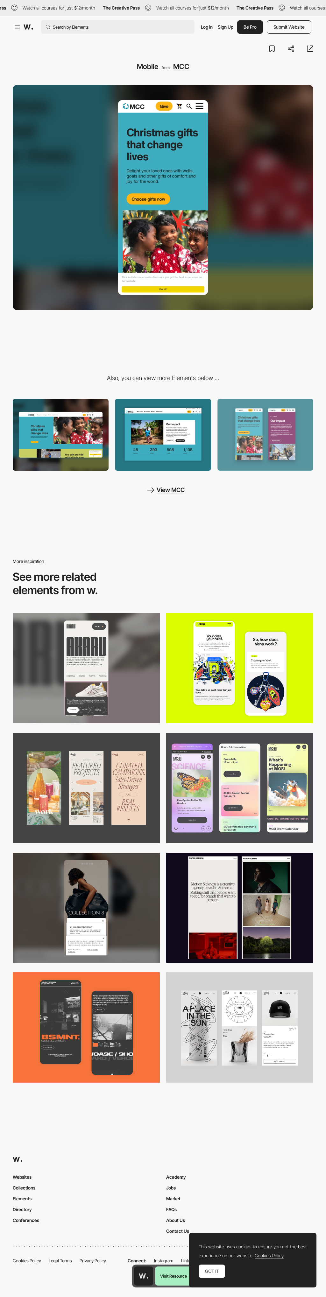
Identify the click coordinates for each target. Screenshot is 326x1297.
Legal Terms (60, 1260)
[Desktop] (61, 435)
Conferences (26, 1220)
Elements (22, 1198)
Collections (24, 1187)
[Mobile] (86, 668)
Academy (176, 1177)
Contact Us (177, 1231)
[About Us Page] (163, 435)
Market (173, 1198)
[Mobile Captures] (239, 668)
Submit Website (289, 27)
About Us (175, 1220)
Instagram (164, 1260)
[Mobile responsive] (239, 908)
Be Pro (250, 27)
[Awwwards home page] (143, 1276)
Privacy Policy (93, 1260)
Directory (22, 1209)
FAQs (171, 1209)
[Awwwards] (28, 27)
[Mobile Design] (265, 435)
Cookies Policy (27, 1260)
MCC (181, 66)
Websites (22, 1177)
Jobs (171, 1187)
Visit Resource (173, 1276)
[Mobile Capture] (86, 1027)
